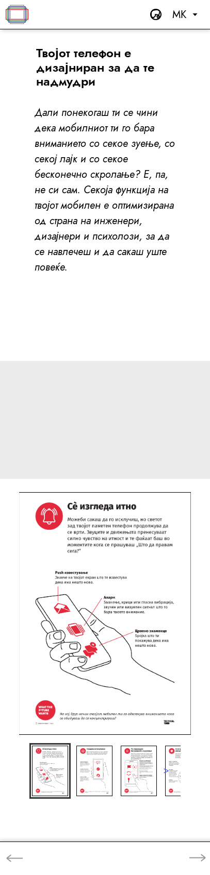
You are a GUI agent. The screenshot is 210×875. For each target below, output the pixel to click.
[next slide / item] (166, 771)
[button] (50, 771)
